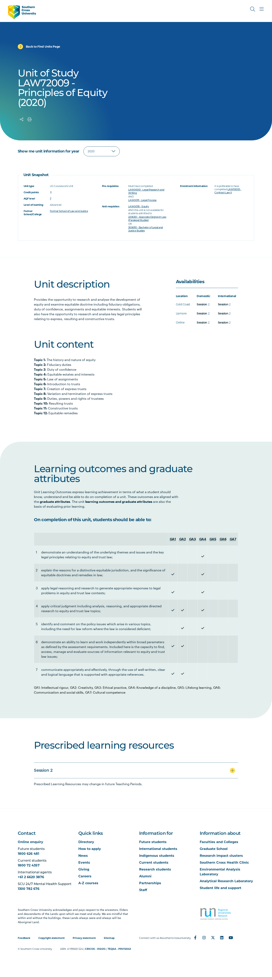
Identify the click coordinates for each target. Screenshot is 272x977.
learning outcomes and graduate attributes (118, 501)
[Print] (29, 119)
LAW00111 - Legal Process (142, 200)
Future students (153, 842)
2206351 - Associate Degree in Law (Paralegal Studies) (147, 218)
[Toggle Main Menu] (261, 9)
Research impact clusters (221, 856)
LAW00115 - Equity (138, 206)
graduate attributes (55, 501)
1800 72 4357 (29, 865)
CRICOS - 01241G (95, 948)
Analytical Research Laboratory (226, 881)
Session (202, 304)
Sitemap (109, 937)
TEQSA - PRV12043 (119, 948)
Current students (153, 862)
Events (84, 862)
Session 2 (43, 770)
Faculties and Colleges (219, 842)
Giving (83, 869)
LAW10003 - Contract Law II (227, 191)
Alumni (145, 876)
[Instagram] (204, 937)
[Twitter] (213, 937)
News (83, 856)
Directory (86, 842)
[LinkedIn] (221, 937)
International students (158, 849)
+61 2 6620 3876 (31, 877)
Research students (155, 869)
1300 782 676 (28, 889)
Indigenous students (156, 856)
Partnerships (150, 883)
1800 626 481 (28, 854)
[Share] (21, 119)
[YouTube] (230, 937)
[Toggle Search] (252, 9)
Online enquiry (30, 842)
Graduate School (214, 849)
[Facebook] (195, 937)
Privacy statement (84, 937)
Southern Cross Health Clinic (224, 862)
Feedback (24, 937)
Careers (84, 876)
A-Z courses (88, 883)
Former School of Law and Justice (69, 211)
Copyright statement (51, 937)
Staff (143, 890)
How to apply (89, 849)
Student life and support (220, 888)
